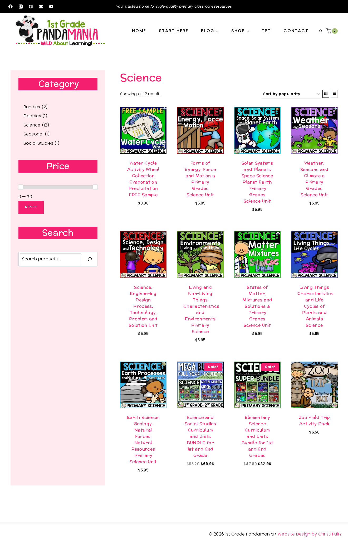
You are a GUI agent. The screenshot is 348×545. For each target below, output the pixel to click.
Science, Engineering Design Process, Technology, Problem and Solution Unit (143, 306)
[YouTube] (51, 6)
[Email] (41, 6)
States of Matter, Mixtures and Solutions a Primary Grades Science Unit (257, 306)
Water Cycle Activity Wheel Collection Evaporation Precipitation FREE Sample (143, 178)
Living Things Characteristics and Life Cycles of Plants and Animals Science (315, 306)
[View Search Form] (320, 31)
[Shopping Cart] (331, 31)
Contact (295, 31)
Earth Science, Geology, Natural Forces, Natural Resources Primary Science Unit (143, 439)
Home (139, 31)
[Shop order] (291, 94)
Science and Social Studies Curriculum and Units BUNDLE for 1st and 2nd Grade (200, 436)
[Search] (90, 259)
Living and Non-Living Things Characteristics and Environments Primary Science (201, 309)
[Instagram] (21, 6)
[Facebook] (10, 6)
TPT (266, 31)
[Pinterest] (31, 6)
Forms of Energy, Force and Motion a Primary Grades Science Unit (200, 178)
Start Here (173, 31)
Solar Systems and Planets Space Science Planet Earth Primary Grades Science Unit (257, 182)
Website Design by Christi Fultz (310, 534)
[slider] (20, 187)
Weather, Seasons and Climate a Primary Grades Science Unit (314, 178)
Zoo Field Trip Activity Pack (314, 420)
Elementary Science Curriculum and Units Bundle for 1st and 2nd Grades (257, 436)
